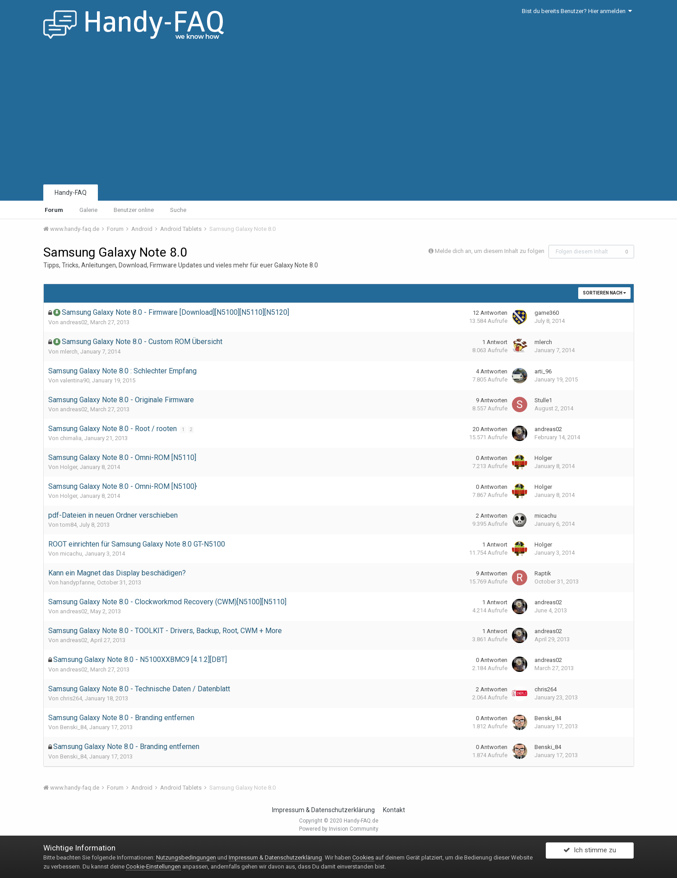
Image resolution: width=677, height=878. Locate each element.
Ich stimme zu (589, 852)
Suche (178, 210)
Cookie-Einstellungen (153, 866)
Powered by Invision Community (338, 829)
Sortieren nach (604, 292)
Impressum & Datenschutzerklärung (323, 810)
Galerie (88, 210)
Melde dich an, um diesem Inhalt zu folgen (489, 251)
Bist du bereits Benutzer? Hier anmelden (577, 11)
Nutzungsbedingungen (186, 857)
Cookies (363, 857)
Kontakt (394, 810)
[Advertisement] (338, 115)
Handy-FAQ (71, 192)
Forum (54, 210)
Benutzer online (134, 210)
